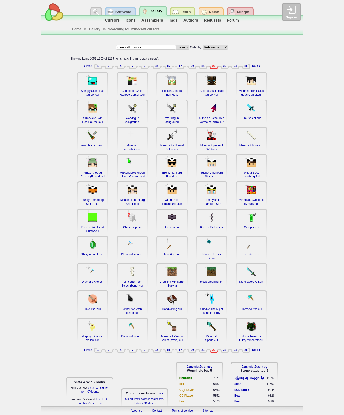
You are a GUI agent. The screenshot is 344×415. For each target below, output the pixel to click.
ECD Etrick (241, 390)
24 (235, 66)
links (159, 393)
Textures (138, 403)
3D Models (150, 403)
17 (180, 66)
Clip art (129, 399)
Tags (173, 20)
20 (192, 66)
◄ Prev (87, 66)
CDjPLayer (186, 390)
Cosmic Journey (200, 367)
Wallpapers (157, 399)
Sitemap (208, 410)
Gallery (94, 29)
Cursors (112, 20)
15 (168, 66)
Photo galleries (142, 399)
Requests (212, 20)
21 (202, 66)
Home (76, 29)
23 (224, 66)
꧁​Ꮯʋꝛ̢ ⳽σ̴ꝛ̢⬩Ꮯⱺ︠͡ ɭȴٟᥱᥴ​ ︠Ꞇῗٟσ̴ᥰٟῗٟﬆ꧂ (250, 378)
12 (156, 66)
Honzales (185, 378)
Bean (237, 395)
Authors (190, 20)
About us (136, 410)
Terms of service (182, 410)
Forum (233, 20)
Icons (131, 20)
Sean (237, 384)
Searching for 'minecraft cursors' (134, 29)
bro (181, 384)
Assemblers (152, 20)
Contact (157, 410)
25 (245, 66)
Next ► (257, 66)
